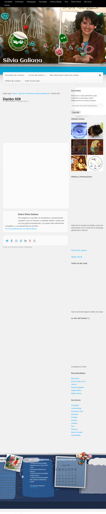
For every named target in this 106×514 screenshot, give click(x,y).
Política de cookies (13, 81)
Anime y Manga (55, 2)
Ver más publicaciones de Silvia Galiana (22, 229)
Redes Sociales (76, 432)
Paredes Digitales (77, 387)
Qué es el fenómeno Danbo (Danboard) (33, 93)
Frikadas (74, 417)
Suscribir (75, 112)
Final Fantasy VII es (78, 381)
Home (14, 93)
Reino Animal (76, 2)
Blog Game (75, 378)
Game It (74, 384)
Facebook (74, 414)
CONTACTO (33, 488)
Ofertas (7, 5)
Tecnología (43, 2)
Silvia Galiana (22, 60)
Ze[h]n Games (76, 393)
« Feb (57, 489)
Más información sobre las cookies (64, 75)
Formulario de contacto (14, 75)
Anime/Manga (76, 408)
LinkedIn (74, 423)
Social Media (76, 435)
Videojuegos (31, 2)
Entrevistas (19, 2)
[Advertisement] (35, 124)
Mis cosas (87, 2)
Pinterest (74, 429)
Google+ (74, 420)
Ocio (66, 2)
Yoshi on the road (32, 81)
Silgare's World (76, 257)
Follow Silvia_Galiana (79, 250)
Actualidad (8, 2)
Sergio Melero (76, 390)
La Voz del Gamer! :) (37, 75)
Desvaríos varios (77, 411)
